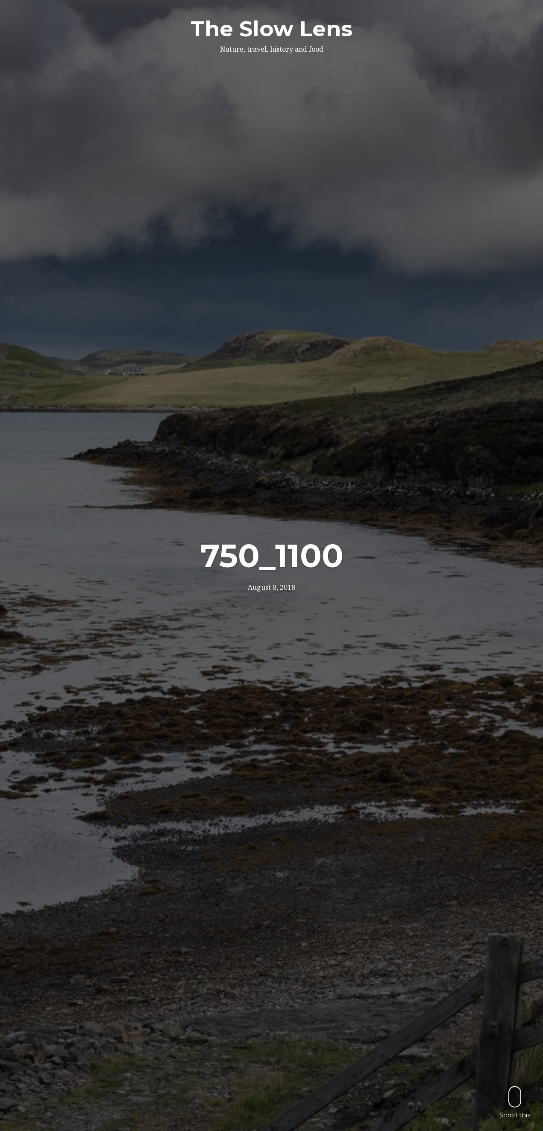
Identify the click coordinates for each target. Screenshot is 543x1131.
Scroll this (514, 1102)
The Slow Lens (271, 29)
